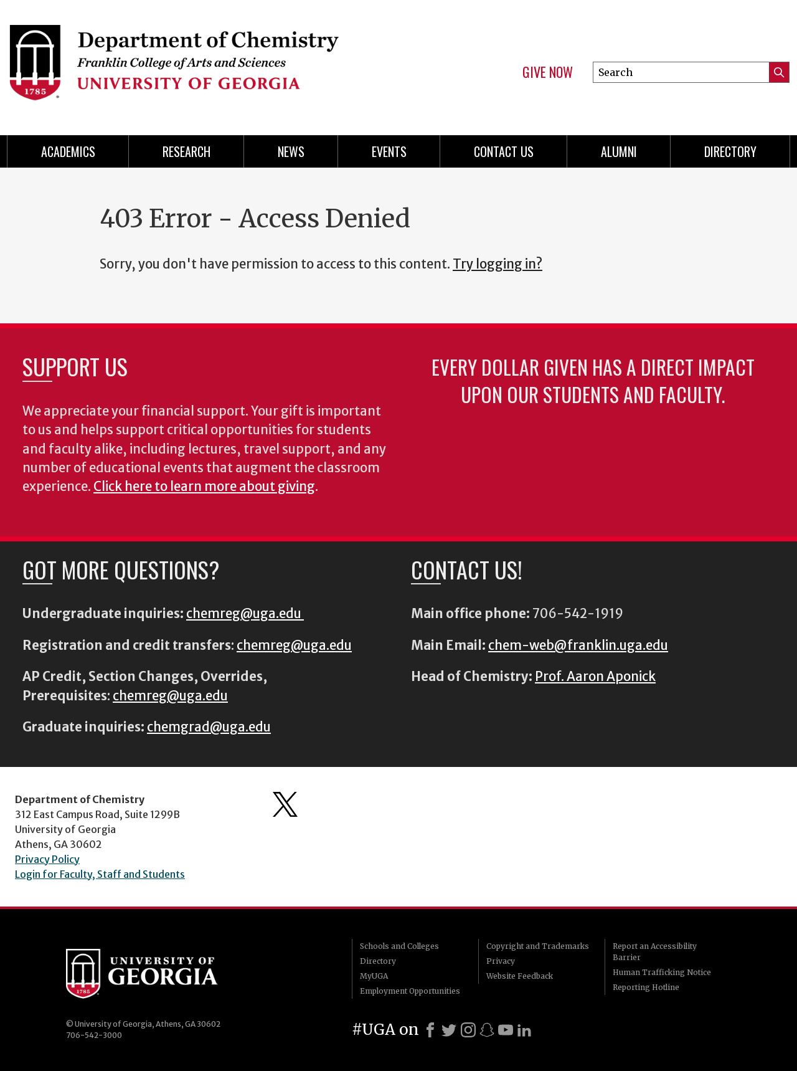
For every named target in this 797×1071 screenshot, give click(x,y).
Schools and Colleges (399, 946)
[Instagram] (468, 1029)
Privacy (500, 961)
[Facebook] (430, 1029)
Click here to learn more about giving (204, 486)
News (291, 151)
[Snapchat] (486, 1029)
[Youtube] (505, 1029)
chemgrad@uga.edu (209, 727)
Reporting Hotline (646, 987)
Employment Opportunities (410, 991)
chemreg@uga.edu (245, 614)
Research (186, 151)
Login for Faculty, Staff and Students (100, 874)
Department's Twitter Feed (285, 804)
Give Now (547, 72)
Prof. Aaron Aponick (595, 677)
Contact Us (504, 151)
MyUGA (374, 976)
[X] (448, 1029)
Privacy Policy (47, 859)
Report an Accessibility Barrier (655, 951)
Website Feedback (519, 976)
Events (389, 151)
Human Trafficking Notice (662, 972)
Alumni (619, 151)
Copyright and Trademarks (537, 946)
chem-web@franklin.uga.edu (578, 645)
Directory (730, 151)
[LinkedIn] (524, 1029)
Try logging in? (497, 264)
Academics (68, 151)
